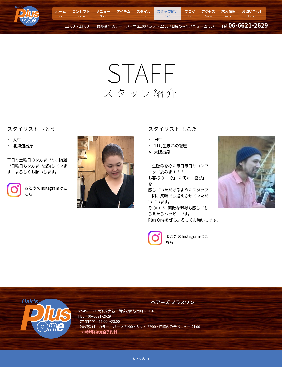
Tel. (244, 26)
